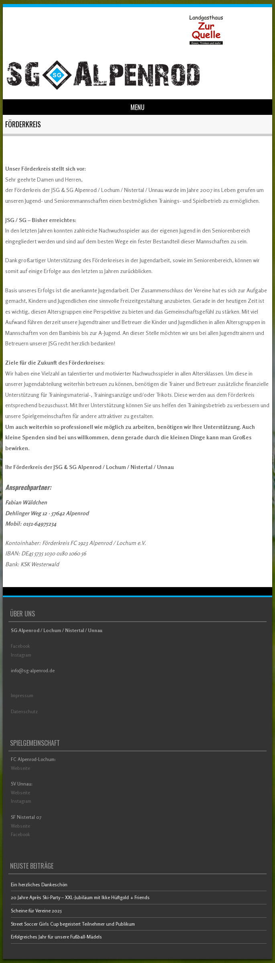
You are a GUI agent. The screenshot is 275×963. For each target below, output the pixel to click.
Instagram (21, 655)
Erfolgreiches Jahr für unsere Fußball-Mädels (56, 937)
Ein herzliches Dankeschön (39, 884)
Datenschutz (24, 711)
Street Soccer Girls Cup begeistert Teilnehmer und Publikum (73, 924)
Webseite (20, 768)
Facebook (20, 646)
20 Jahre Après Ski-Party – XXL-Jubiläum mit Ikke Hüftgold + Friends (80, 897)
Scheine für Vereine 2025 (36, 911)
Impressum (22, 695)
